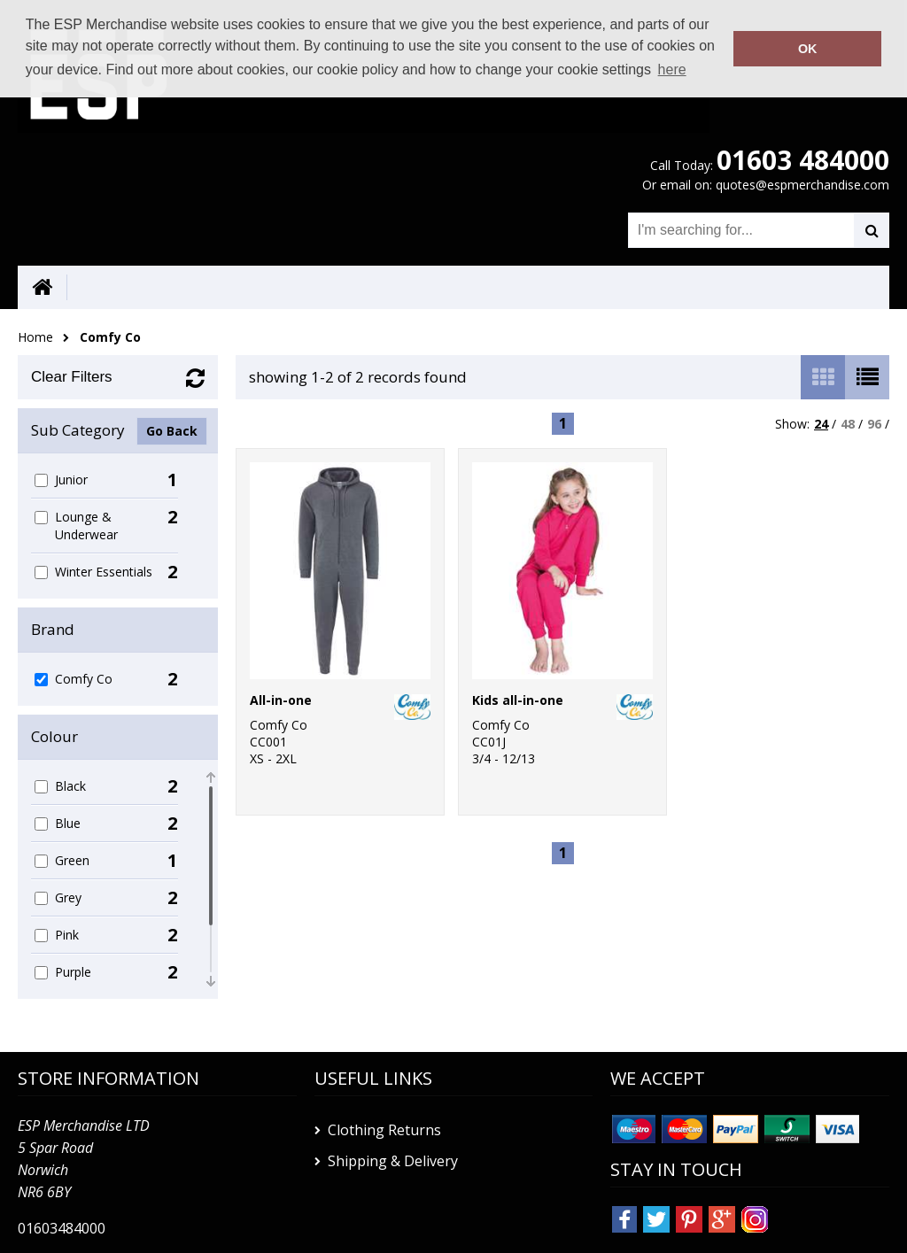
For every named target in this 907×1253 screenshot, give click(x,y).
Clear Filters (71, 376)
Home (35, 337)
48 (848, 423)
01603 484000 (803, 160)
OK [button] (808, 49)
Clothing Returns (384, 1130)
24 (821, 423)
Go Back (172, 430)
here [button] (672, 69)
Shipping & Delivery (393, 1161)
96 (874, 423)
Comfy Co (110, 337)
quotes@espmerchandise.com (802, 184)
